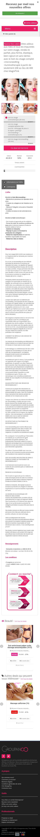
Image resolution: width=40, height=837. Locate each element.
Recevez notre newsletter (10, 802)
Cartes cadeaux (30, 23)
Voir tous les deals (20, 621)
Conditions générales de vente (11, 784)
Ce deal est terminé (19, 148)
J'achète (13, 661)
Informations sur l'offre (13, 182)
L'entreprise (9, 187)
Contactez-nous (7, 788)
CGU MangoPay (7, 786)
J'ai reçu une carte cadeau (10, 806)
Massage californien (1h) (19, 703)
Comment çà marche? (9, 780)
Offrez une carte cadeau (9, 804)
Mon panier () (10, 34)
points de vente (20, 832)
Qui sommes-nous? (8, 777)
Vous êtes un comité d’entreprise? (12, 800)
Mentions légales (7, 782)
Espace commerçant (8, 822)
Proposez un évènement (9, 820)
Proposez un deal (7, 818)
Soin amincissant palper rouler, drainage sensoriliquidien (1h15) (20, 647)
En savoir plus (24, 661)
